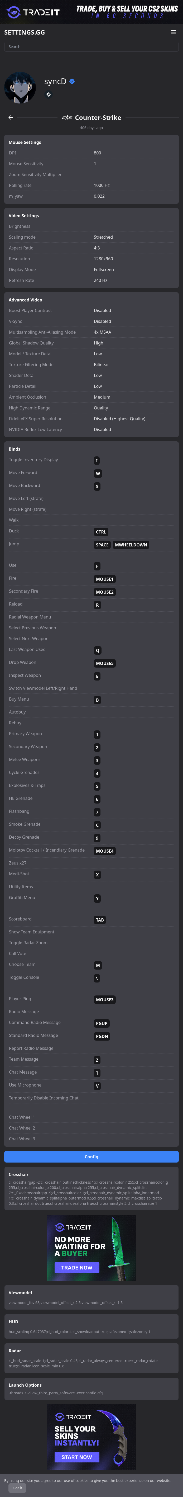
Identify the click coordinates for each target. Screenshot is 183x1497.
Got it (17, 1487)
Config (91, 1157)
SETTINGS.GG (24, 32)
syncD (59, 81)
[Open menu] (173, 32)
